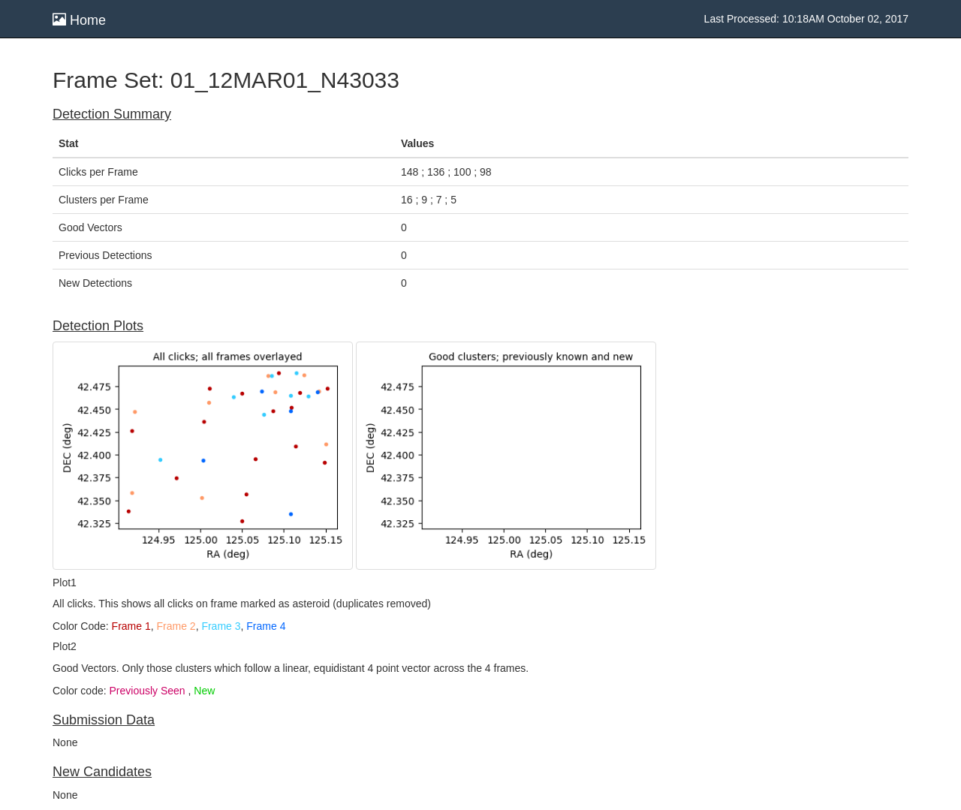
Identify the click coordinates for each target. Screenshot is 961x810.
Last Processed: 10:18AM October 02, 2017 (806, 19)
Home (79, 20)
